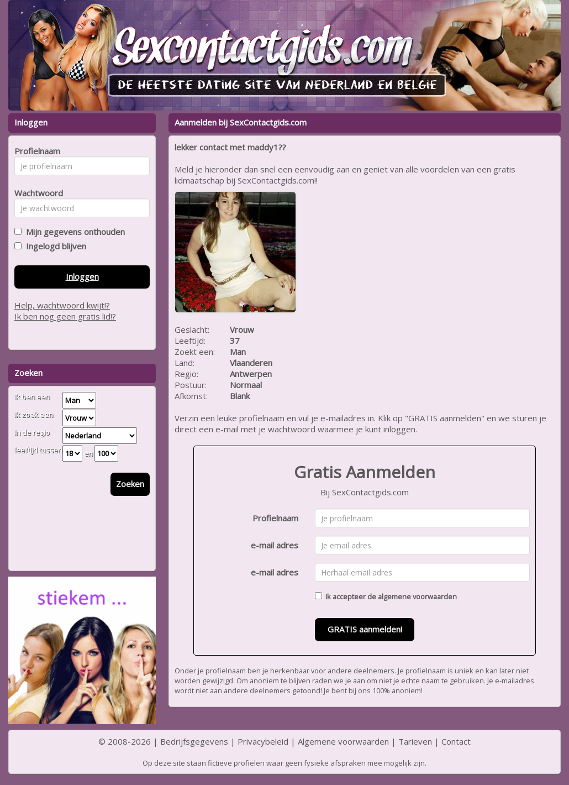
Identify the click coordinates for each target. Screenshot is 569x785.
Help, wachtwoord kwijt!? (62, 305)
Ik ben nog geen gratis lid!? (65, 316)
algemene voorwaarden (417, 596)
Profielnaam (275, 518)
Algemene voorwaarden (343, 741)
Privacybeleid (263, 741)
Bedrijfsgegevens (194, 741)
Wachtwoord (35, 192)
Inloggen (82, 276)
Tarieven (415, 741)
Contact (456, 741)
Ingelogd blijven (54, 246)
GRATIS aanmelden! (365, 629)
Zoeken (130, 483)
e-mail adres (274, 545)
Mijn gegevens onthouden (73, 231)
